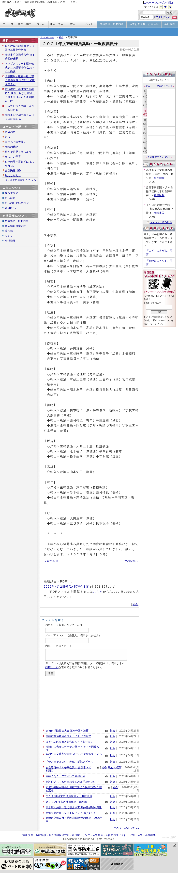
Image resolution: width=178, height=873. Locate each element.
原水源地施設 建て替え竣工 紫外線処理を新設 (74, 807)
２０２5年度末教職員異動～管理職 (66, 801)
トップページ (47, 37)
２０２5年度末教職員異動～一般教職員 (69, 796)
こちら (98, 591)
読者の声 (10, 132)
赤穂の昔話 (11, 146)
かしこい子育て (14, 156)
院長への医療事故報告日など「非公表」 (69, 741)
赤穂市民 (159, 212)
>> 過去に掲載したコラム (21, 180)
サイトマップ (163, 16)
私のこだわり (13, 175)
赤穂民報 (159, 195)
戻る (147, 86)
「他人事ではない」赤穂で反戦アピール (69, 761)
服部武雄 (159, 178)
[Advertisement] (89, 704)
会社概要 (10, 240)
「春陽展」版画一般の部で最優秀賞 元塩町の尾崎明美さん (20, 80)
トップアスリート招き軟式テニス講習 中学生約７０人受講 (20, 67)
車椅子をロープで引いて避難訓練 (65, 776)
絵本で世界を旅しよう (18, 151)
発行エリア (11, 193)
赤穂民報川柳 (13, 170)
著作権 (9, 230)
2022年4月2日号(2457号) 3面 (66, 586)
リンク (9, 235)
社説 (7, 137)
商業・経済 (114, 767)
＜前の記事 (51, 561)
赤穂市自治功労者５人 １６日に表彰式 (68, 736)
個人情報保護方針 (15, 226)
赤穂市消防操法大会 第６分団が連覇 (67, 730)
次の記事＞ (131, 561)
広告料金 (10, 198)
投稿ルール (52, 667)
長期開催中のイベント (159, 157)
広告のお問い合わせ (17, 203)
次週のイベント (165, 86)
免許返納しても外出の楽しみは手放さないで (72, 781)
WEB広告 (10, 207)
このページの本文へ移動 (158, 2)
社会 (61, 37)
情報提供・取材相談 (17, 221)
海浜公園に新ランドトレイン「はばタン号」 (72, 813)
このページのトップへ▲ (126, 828)
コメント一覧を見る (159, 222)
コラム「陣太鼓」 (15, 141)
